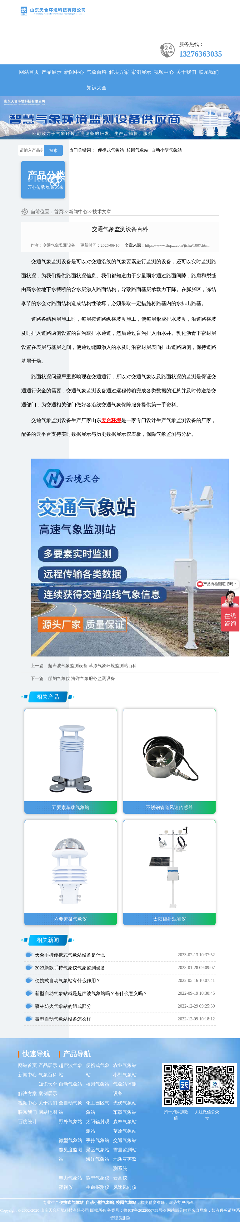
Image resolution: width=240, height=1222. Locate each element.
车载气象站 (125, 1112)
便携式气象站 (111, 150)
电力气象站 (70, 1177)
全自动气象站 (70, 1107)
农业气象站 (125, 1065)
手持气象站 (97, 1140)
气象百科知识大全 (97, 79)
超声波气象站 (70, 1070)
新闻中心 (74, 72)
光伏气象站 (125, 1102)
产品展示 (52, 72)
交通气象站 (125, 1140)
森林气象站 (125, 1121)
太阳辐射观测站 (97, 1126)
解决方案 (119, 72)
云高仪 (120, 1177)
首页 (58, 211)
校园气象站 (137, 150)
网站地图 (47, 1112)
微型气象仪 (97, 1177)
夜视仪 (66, 1187)
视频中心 (164, 72)
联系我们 (209, 72)
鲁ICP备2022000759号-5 (144, 1210)
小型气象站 (125, 1074)
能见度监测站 (70, 1154)
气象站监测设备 (125, 1089)
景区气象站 (97, 1149)
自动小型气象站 (166, 150)
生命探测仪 (97, 1187)
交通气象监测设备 (59, 245)
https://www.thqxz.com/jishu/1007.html (177, 245)
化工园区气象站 (97, 1107)
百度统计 (27, 1121)
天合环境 (111, 420)
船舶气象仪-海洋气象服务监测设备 (81, 678)
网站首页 (29, 72)
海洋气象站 (97, 1159)
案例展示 (141, 72)
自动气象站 (70, 1084)
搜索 (53, 150)
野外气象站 (70, 1121)
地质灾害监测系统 (125, 1164)
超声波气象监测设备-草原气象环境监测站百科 (92, 665)
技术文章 (101, 211)
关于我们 (186, 72)
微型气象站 (70, 1140)
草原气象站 (125, 1131)
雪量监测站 (125, 1149)
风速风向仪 (125, 1187)
